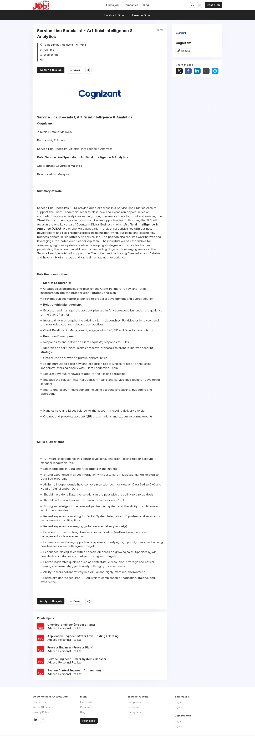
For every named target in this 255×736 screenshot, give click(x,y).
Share (188, 71)
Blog (146, 5)
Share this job (89, 70)
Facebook (43, 720)
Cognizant (184, 43)
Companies (131, 5)
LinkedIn (36, 720)
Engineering (51, 54)
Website (185, 50)
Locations (133, 707)
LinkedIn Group (141, 15)
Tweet (179, 71)
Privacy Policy (41, 712)
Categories (134, 712)
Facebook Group (114, 15)
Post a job (213, 5)
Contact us (39, 702)
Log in (178, 702)
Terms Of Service (43, 707)
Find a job (112, 5)
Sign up (179, 707)
